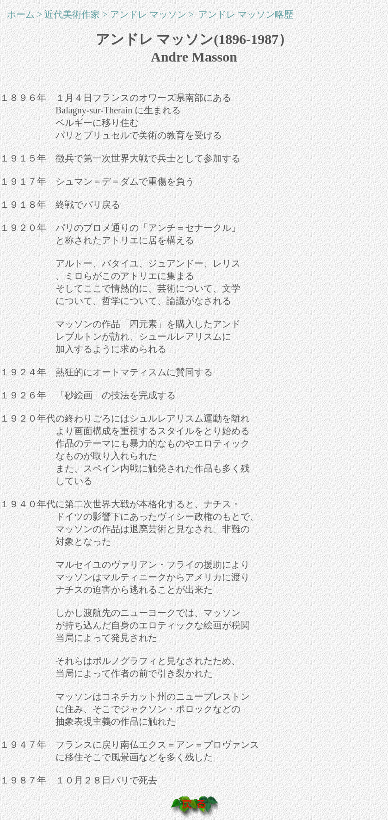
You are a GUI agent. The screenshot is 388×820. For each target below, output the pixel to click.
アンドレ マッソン (148, 14)
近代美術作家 (72, 14)
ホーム (21, 14)
